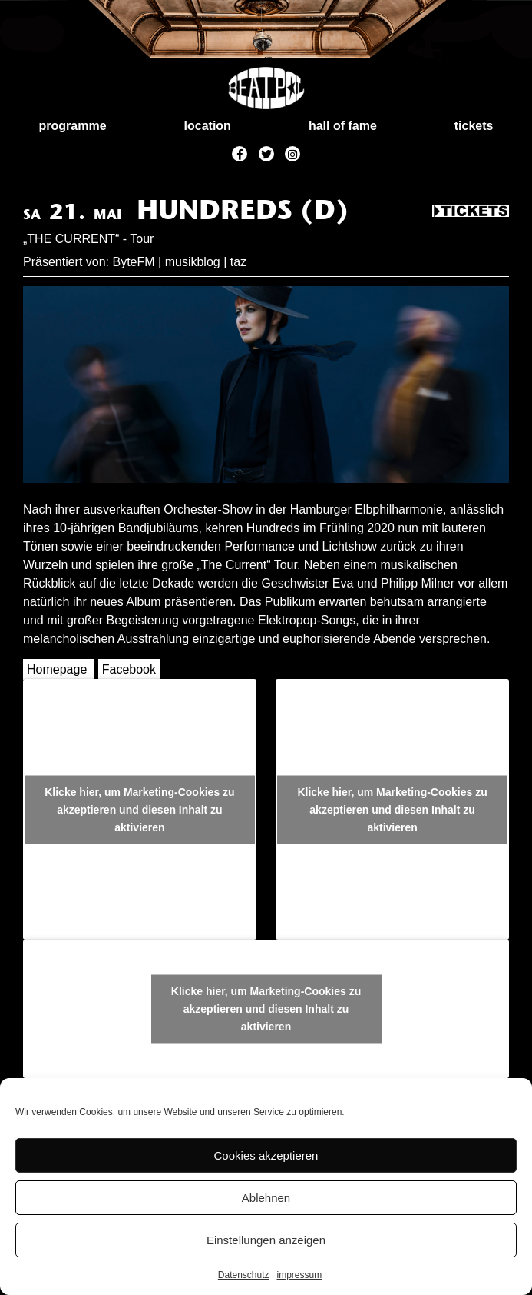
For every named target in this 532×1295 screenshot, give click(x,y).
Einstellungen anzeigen (266, 1240)
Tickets (470, 212)
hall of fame (343, 125)
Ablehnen (266, 1197)
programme (73, 125)
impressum (299, 1275)
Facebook (129, 669)
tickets (474, 125)
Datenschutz (243, 1275)
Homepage (57, 669)
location (207, 125)
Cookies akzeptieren (266, 1155)
